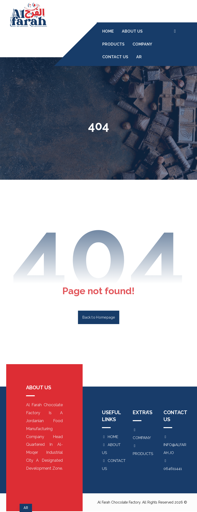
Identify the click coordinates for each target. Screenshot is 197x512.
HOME (110, 437)
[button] (175, 31)
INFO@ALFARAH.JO (175, 445)
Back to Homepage (98, 317)
